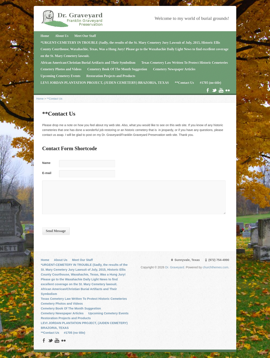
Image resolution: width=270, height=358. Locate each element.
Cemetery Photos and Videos (60, 69)
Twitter (214, 90)
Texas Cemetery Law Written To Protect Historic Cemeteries (184, 62)
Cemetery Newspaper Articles (174, 69)
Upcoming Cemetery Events (60, 76)
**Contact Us (184, 82)
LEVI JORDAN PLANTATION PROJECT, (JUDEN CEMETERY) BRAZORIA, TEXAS (104, 82)
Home (44, 36)
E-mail (46, 173)
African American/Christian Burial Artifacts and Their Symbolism (87, 62)
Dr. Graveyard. (175, 267)
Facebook (207, 90)
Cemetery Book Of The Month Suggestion (117, 69)
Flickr (227, 90)
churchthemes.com (215, 267)
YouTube (221, 90)
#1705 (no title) (210, 82)
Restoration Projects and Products (110, 76)
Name (46, 163)
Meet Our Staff (85, 36)
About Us (61, 36)
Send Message (56, 231)
